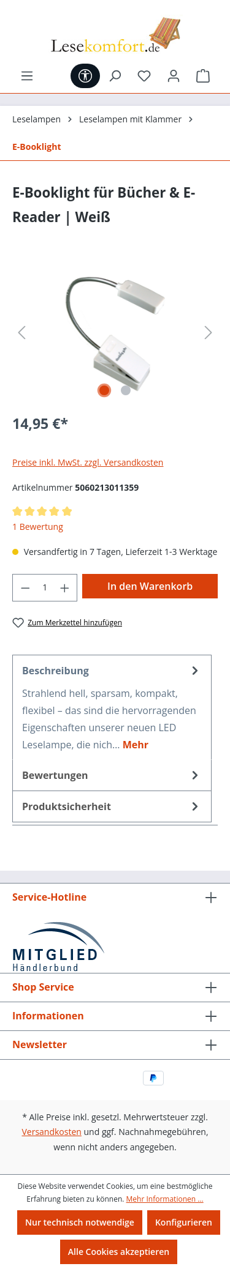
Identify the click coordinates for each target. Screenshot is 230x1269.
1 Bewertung (37, 526)
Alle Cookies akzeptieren (118, 1251)
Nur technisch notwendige (79, 1222)
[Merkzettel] (144, 76)
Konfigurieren (183, 1222)
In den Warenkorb (150, 586)
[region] (115, 332)
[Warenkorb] (203, 76)
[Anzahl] (45, 587)
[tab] (112, 707)
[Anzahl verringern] (25, 587)
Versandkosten (51, 1131)
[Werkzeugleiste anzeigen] (85, 76)
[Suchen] (114, 76)
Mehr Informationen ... (165, 1199)
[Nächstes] (208, 332)
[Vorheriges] (21, 332)
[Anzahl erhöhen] (65, 587)
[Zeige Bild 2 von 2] (126, 390)
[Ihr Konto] (173, 76)
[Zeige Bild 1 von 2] (104, 390)
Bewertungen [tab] (112, 775)
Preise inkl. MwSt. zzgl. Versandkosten (87, 462)
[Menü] (27, 76)
